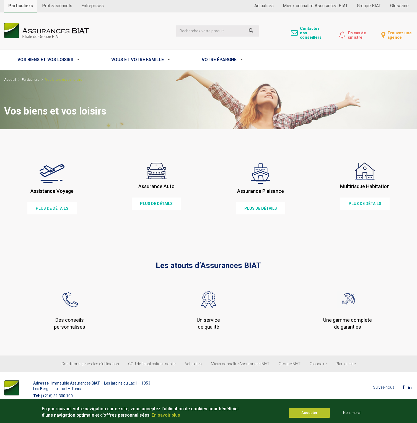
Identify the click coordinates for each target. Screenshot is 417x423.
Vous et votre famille (137, 59)
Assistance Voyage (52, 191)
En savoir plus (166, 416)
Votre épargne (219, 59)
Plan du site (346, 364)
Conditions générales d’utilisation (90, 364)
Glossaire (399, 5)
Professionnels (57, 5)
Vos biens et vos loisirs (45, 59)
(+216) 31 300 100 (57, 396)
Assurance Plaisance (260, 191)
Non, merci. (352, 414)
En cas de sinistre (357, 35)
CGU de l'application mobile (151, 364)
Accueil (10, 79)
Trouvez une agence (399, 35)
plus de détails (52, 208)
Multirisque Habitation (365, 186)
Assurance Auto (156, 186)
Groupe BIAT (369, 5)
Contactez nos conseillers (311, 33)
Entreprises (92, 5)
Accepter (309, 414)
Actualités (264, 5)
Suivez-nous (384, 387)
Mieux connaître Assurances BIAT (315, 5)
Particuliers (20, 5)
